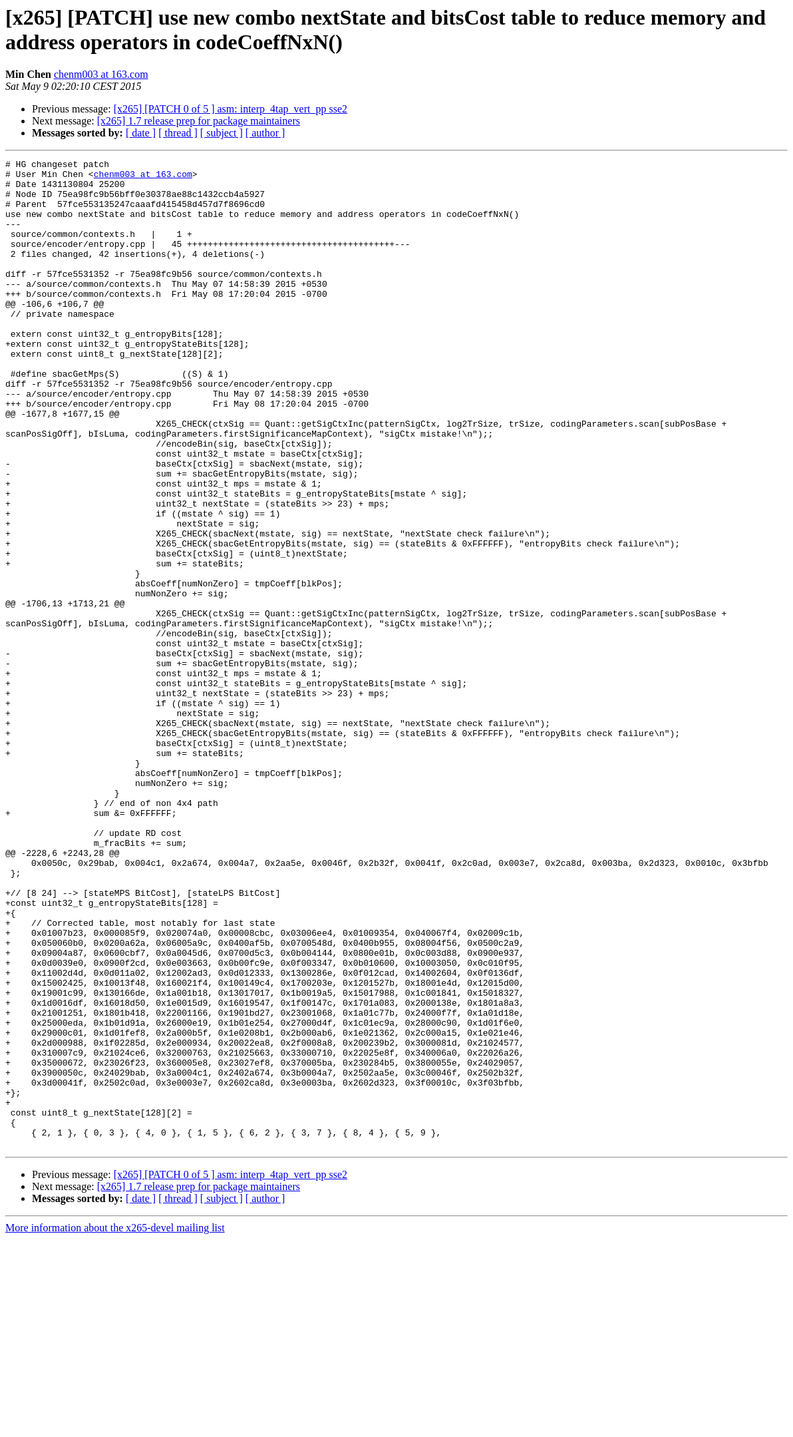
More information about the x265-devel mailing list (115, 1425)
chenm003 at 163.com (101, 74)
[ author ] (265, 132)
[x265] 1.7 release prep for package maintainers (198, 120)
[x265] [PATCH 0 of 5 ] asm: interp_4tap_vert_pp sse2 (230, 108)
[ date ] (141, 132)
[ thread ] (178, 132)
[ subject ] (221, 132)
